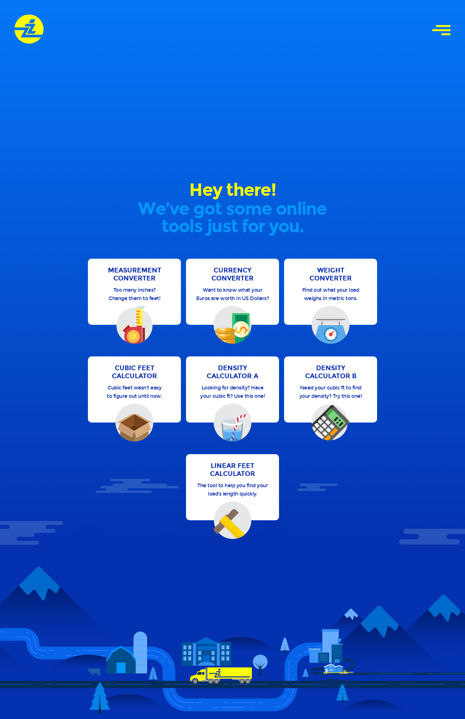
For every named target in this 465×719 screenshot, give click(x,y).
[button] (134, 292)
